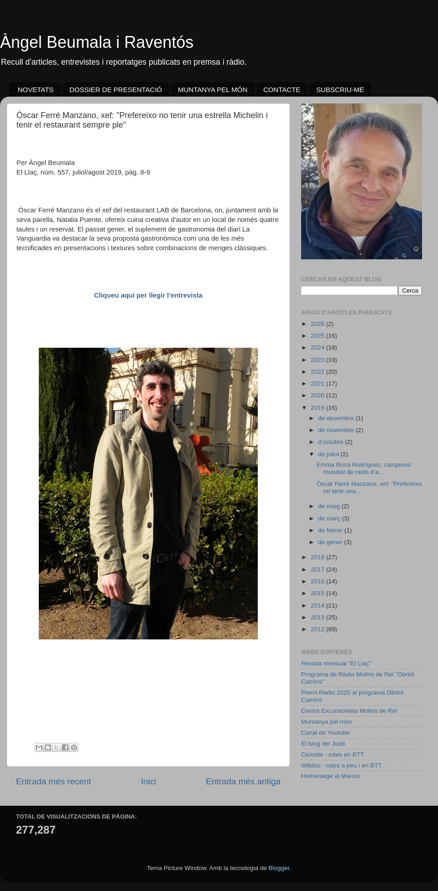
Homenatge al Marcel (330, 776)
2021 (318, 383)
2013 (318, 617)
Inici (148, 781)
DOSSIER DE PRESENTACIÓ (115, 89)
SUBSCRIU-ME (340, 89)
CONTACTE (281, 89)
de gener (331, 542)
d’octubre (331, 441)
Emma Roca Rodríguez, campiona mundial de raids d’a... (364, 468)
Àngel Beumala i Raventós (96, 42)
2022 (318, 371)
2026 (318, 323)
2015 (318, 593)
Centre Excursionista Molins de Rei (349, 710)
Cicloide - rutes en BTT (332, 754)
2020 (318, 395)
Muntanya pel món (326, 721)
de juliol (329, 454)
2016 (318, 581)
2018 (318, 557)
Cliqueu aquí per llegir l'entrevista (148, 295)
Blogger (278, 868)
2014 (318, 605)
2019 (318, 407)
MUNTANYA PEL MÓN (212, 89)
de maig (330, 506)
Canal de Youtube (325, 732)
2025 (318, 335)
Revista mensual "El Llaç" (336, 663)
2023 (318, 359)
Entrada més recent (53, 781)
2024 (318, 347)
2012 (318, 629)
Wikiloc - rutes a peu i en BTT (341, 765)
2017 (318, 569)
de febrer (331, 530)
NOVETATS (36, 89)
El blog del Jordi (323, 743)
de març (330, 518)
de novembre (337, 430)
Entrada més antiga (243, 781)
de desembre (337, 418)
